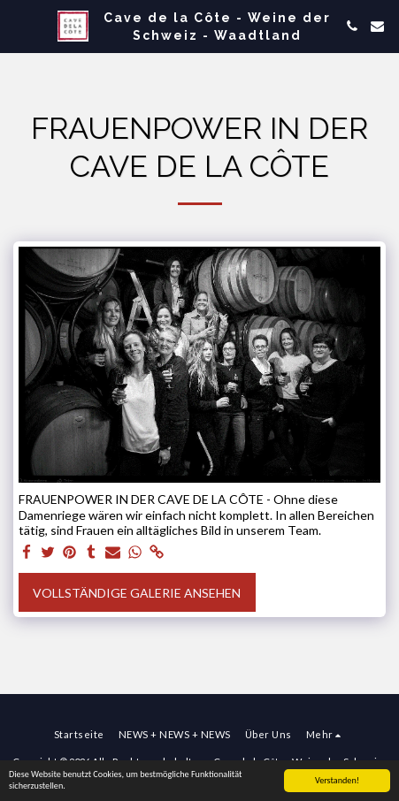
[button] (19, 25)
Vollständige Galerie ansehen (137, 592)
